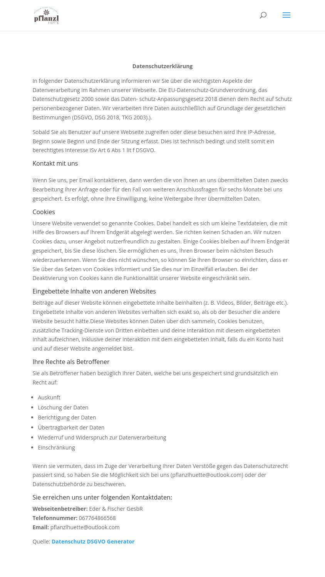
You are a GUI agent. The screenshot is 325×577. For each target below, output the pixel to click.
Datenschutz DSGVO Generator (93, 541)
